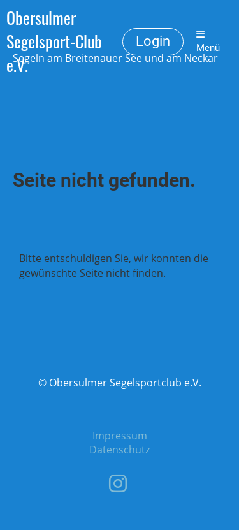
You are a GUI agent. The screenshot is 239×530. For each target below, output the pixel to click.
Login (153, 41)
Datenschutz (119, 450)
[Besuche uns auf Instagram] (118, 483)
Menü (208, 41)
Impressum (119, 436)
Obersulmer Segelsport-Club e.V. (54, 41)
